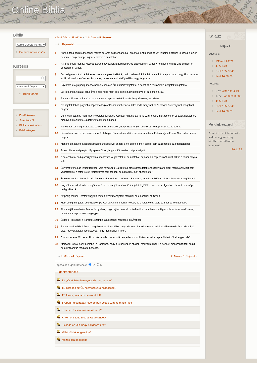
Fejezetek (68, 44)
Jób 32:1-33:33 (232, 96)
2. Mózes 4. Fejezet (73, 256)
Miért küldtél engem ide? (76, 332)
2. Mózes (90, 37)
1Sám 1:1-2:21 (224, 61)
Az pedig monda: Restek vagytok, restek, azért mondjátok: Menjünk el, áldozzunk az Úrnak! (110, 196)
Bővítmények (27, 130)
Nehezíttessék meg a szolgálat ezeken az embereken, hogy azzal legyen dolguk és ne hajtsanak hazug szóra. (121, 126)
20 (56, 220)
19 (56, 209)
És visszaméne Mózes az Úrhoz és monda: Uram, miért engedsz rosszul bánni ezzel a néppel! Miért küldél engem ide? (126, 237)
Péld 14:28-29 (224, 76)
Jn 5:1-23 (221, 66)
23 (56, 244)
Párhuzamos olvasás (32, 52)
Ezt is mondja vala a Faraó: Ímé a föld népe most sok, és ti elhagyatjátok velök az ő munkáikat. (112, 91)
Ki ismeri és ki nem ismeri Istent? (82, 310)
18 (56, 202)
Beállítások (30, 94)
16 (56, 185)
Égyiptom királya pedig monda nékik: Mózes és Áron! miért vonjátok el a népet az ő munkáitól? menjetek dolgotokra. (124, 85)
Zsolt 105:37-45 (224, 71)
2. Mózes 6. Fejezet (183, 256)
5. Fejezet (105, 37)
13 (56, 157)
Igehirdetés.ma (68, 271)
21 (56, 226)
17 (56, 196)
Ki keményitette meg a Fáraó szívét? (84, 317)
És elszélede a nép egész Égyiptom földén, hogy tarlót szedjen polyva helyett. (103, 150)
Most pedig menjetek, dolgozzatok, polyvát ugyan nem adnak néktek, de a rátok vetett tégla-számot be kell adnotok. (124, 202)
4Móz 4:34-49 (230, 91)
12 (56, 150)
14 (56, 168)
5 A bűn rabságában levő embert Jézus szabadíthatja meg (97, 302)
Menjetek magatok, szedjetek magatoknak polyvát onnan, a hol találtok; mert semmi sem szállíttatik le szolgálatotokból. (125, 143)
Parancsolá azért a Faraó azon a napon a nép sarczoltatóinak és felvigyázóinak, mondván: (110, 98)
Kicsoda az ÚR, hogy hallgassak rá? (83, 324)
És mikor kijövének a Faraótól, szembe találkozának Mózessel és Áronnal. (101, 220)
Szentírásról (26, 120)
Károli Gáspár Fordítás (68, 37)
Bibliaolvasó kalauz (31, 125)
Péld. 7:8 (237, 149)
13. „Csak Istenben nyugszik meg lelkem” (87, 280)
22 (56, 237)
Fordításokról (27, 115)
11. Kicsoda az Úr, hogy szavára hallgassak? (89, 287)
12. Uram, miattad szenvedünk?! (81, 295)
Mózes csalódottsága (74, 339)
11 (56, 143)
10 (56, 133)
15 (56, 178)
